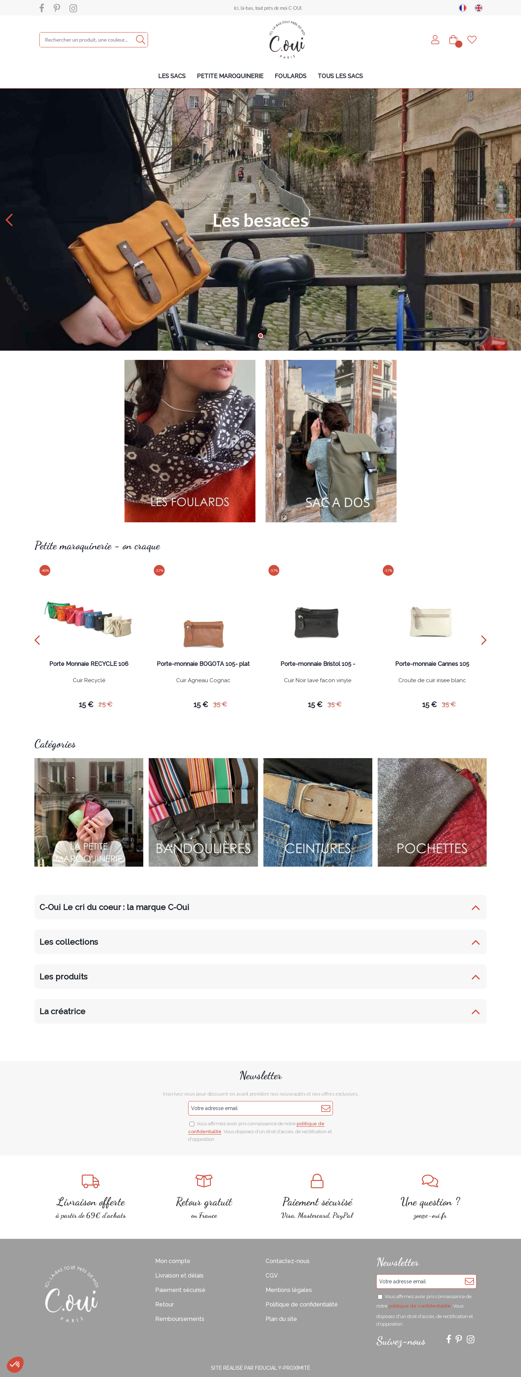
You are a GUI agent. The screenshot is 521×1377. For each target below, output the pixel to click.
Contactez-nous (288, 1261)
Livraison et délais (179, 1275)
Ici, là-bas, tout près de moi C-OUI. (268, 8)
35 (220, 704)
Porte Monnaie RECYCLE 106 (88, 664)
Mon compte (172, 1261)
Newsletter (260, 1075)
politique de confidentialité (420, 1306)
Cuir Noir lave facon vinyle (317, 681)
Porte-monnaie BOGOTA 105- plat (203, 664)
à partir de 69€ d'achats (91, 1197)
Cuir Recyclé (89, 681)
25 (105, 704)
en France (204, 1197)
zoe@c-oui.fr (430, 1197)
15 (86, 704)
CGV (272, 1275)
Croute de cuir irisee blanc (432, 681)
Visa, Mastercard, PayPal (317, 1197)
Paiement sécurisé (180, 1290)
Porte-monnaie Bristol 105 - (317, 664)
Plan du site (281, 1319)
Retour (164, 1304)
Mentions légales (289, 1290)
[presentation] (37, 640)
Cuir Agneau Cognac (203, 681)
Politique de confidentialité (302, 1304)
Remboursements (179, 1319)
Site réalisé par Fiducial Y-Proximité (260, 1368)
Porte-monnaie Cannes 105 (432, 664)
